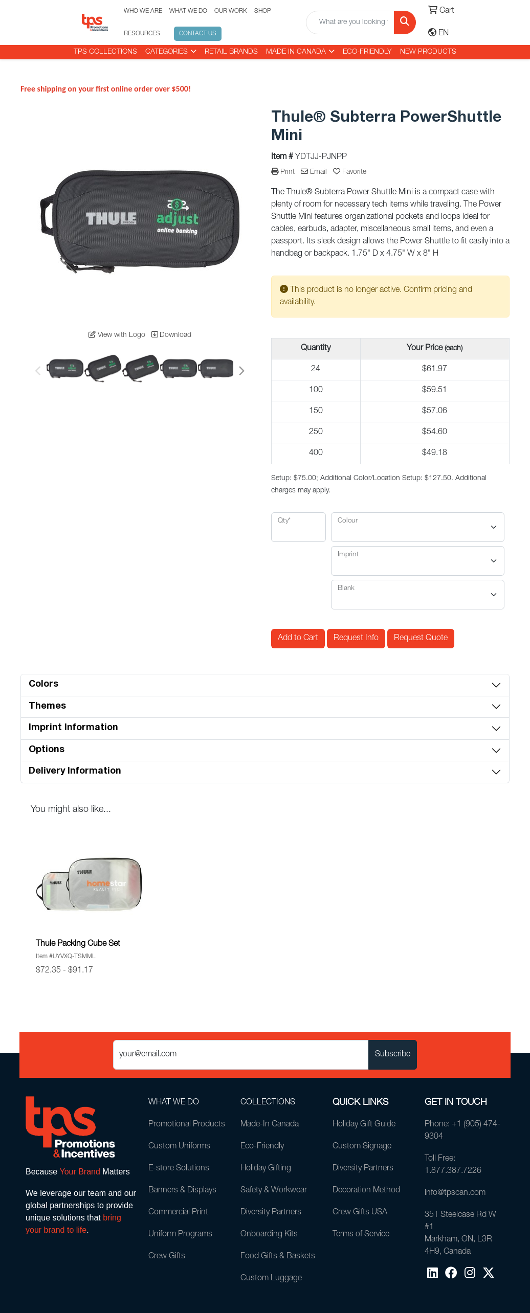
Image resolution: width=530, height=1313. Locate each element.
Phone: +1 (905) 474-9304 (462, 1131)
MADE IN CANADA (296, 52)
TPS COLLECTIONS (105, 52)
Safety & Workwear (273, 1191)
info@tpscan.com (455, 1193)
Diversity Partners (270, 1213)
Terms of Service (361, 1235)
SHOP (262, 11)
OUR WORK (230, 11)
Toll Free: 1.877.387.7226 (453, 1165)
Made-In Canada (269, 1125)
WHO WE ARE (143, 11)
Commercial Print (178, 1213)
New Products (428, 52)
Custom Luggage (271, 1279)
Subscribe (392, 1055)
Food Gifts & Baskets (277, 1257)
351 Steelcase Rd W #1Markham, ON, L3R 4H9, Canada (460, 1233)
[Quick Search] (350, 22)
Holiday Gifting (265, 1169)
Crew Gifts (166, 1257)
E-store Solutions (178, 1169)
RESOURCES (142, 34)
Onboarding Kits (269, 1235)
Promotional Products (186, 1125)
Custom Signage (362, 1147)
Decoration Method (366, 1191)
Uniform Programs (180, 1235)
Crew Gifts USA (360, 1213)
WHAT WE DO (188, 11)
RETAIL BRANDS (231, 52)
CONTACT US (197, 34)
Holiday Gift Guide (364, 1125)
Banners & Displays (182, 1191)
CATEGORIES (166, 52)
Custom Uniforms (179, 1147)
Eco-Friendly (367, 52)
